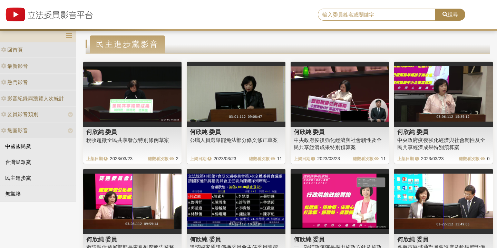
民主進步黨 (18, 178)
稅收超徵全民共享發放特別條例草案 (127, 140)
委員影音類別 (19, 114)
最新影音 (14, 66)
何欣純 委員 (101, 132)
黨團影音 (14, 130)
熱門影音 (14, 82)
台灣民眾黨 (18, 162)
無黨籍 (13, 194)
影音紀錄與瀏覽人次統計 (32, 98)
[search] (377, 15)
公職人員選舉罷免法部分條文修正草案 (234, 140)
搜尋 (450, 14)
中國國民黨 (18, 146)
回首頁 (12, 50)
